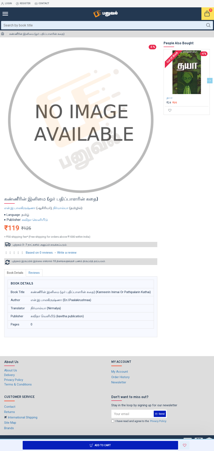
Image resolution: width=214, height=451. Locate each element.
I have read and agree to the (139, 421)
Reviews (34, 272)
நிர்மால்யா (60, 208)
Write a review (66, 252)
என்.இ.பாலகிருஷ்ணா (19, 208)
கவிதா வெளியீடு (35, 220)
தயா (169, 97)
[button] (210, 81)
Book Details (15, 272)
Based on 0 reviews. (39, 252)
